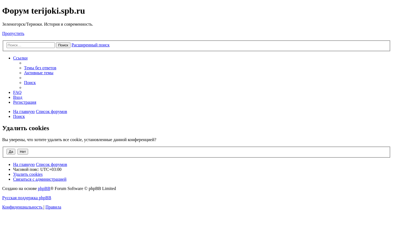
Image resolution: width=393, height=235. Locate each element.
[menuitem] (40, 68)
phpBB (44, 188)
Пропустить (13, 33)
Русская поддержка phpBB (26, 197)
